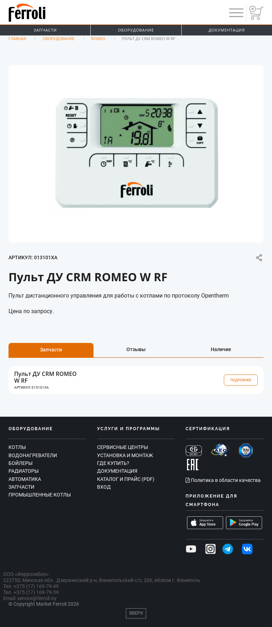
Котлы (17, 447)
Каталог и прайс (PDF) (125, 479)
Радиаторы (23, 471)
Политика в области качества (223, 480)
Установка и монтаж (125, 455)
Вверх (136, 613)
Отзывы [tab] (136, 349)
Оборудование (136, 30)
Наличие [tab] (221, 349)
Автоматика (24, 479)
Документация (227, 30)
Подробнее (240, 380)
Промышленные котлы (39, 495)
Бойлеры (20, 463)
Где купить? (113, 463)
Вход (104, 487)
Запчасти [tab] (51, 350)
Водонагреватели (32, 455)
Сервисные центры (122, 447)
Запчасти (45, 30)
